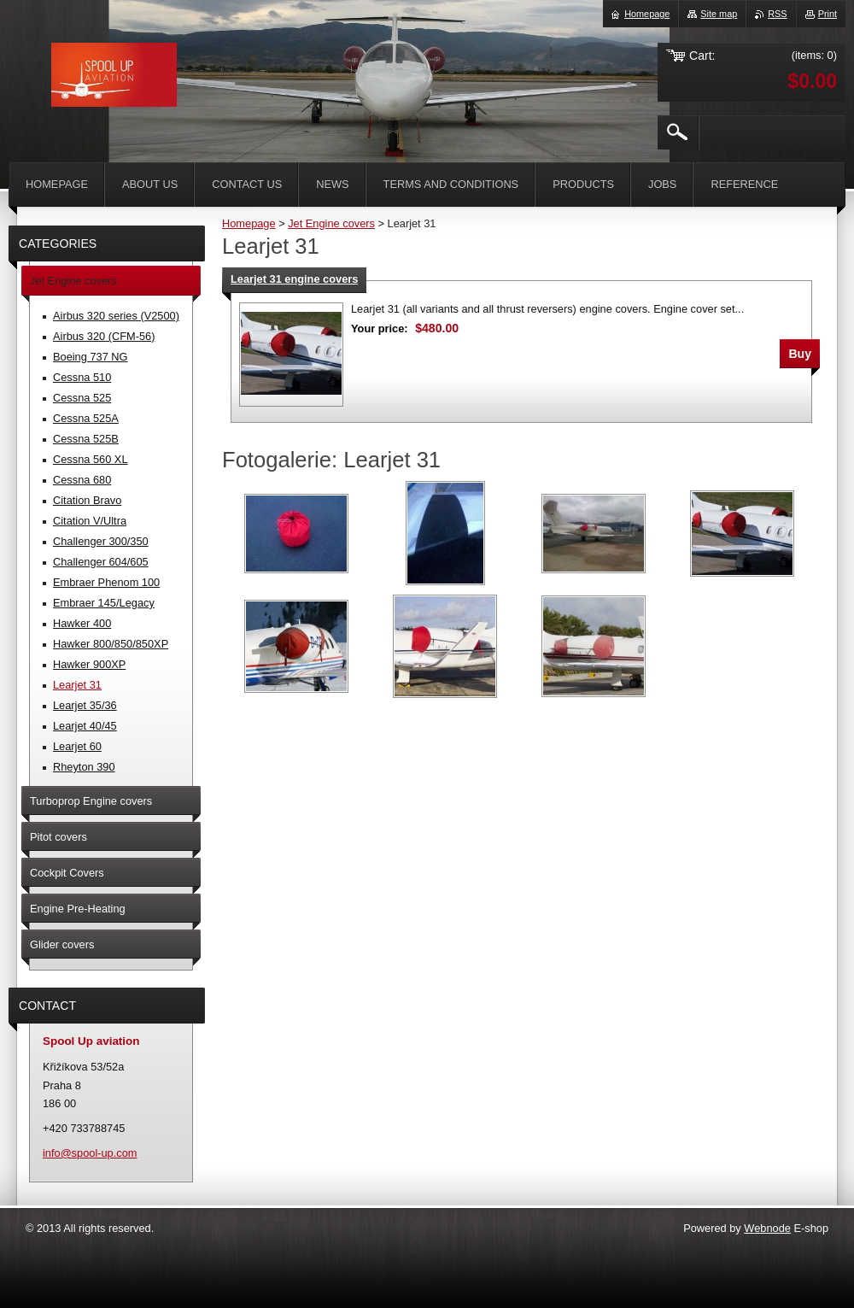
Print (827, 14)
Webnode (767, 1228)
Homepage (249, 223)
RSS (777, 14)
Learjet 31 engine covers (294, 279)
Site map (718, 14)
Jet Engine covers (331, 223)
